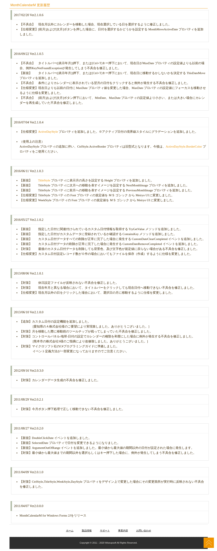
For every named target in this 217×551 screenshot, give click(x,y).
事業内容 (123, 530)
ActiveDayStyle (48, 131)
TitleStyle (44, 180)
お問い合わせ (143, 530)
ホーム (70, 530)
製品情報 (87, 530)
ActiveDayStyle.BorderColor (184, 146)
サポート (105, 530)
